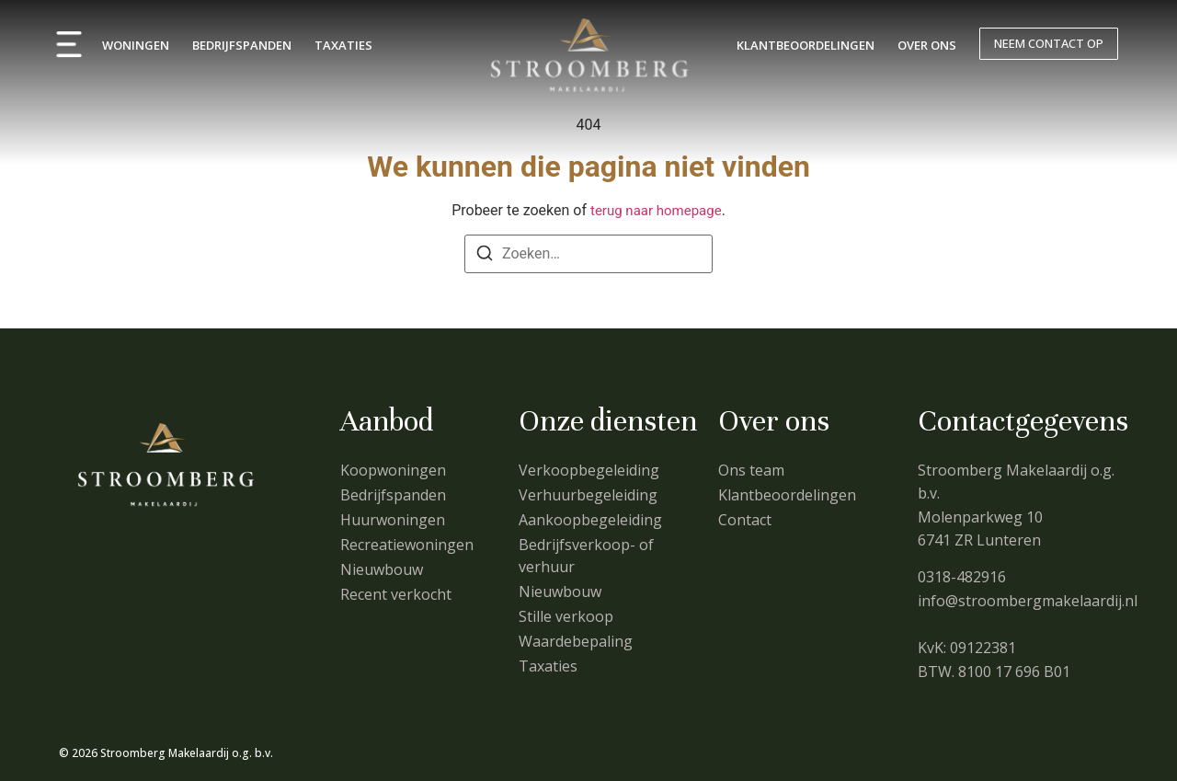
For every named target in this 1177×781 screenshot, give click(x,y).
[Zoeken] (485, 256)
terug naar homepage (656, 210)
